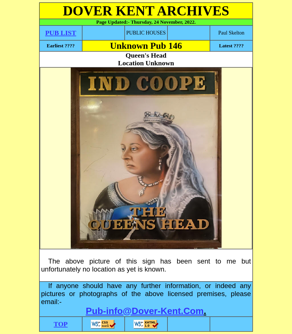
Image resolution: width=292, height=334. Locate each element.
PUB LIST (60, 33)
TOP (61, 324)
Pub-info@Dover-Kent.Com (145, 311)
